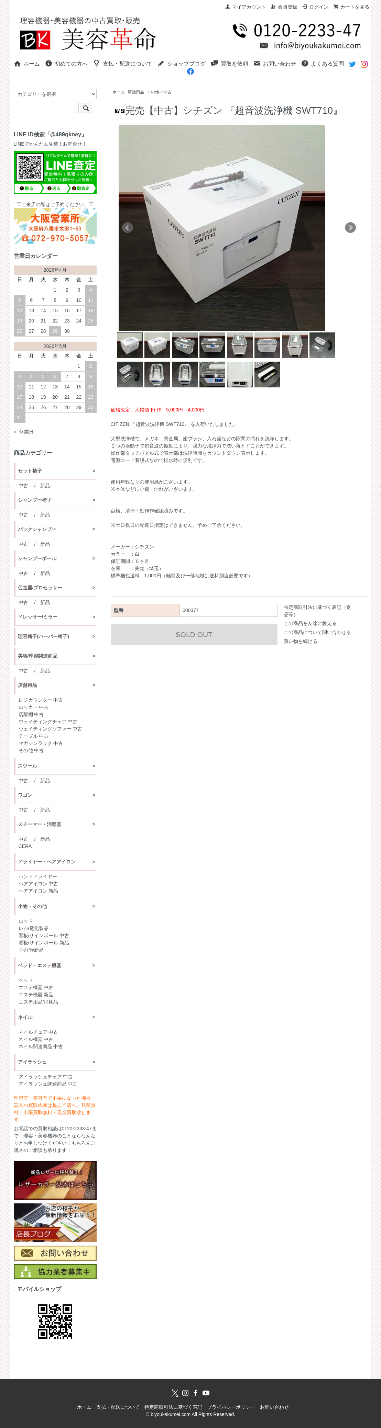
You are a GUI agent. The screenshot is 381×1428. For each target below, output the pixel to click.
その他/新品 (31, 950)
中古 (23, 485)
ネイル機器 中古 (36, 1039)
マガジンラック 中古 (41, 743)
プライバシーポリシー (231, 1407)
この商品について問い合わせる (317, 632)
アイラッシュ (32, 1062)
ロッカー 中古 (34, 707)
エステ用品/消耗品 (38, 1002)
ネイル (25, 1017)
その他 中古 (31, 750)
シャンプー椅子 (35, 500)
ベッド (26, 980)
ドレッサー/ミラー (38, 617)
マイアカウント (245, 7)
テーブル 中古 (34, 736)
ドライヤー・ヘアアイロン (47, 861)
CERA (25, 846)
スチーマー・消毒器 (39, 824)
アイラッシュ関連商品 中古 (48, 1084)
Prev (127, 227)
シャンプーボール (37, 558)
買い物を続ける (300, 641)
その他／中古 (159, 92)
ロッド (26, 921)
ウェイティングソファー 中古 (51, 729)
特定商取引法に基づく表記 (173, 1407)
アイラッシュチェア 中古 (46, 1076)
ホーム (26, 63)
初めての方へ (66, 63)
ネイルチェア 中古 (38, 1032)
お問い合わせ (274, 63)
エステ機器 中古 (36, 987)
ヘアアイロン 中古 (38, 883)
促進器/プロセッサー (40, 587)
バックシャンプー (37, 529)
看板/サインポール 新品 (44, 942)
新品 (45, 485)
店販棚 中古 (31, 714)
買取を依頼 (229, 63)
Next (350, 227)
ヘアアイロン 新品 (38, 891)
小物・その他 (32, 906)
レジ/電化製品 (34, 928)
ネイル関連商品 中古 (41, 1046)
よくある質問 (322, 63)
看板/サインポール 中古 (44, 935)
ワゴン (25, 795)
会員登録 (284, 7)
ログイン (315, 7)
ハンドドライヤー (38, 876)
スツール (27, 766)
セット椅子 (30, 471)
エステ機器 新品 (36, 994)
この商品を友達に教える (310, 623)
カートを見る (351, 7)
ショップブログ (181, 63)
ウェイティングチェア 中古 (48, 721)
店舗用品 (136, 92)
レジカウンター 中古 (41, 700)
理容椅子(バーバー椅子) (43, 636)
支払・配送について (122, 63)
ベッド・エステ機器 (39, 965)
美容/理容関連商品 (38, 656)
